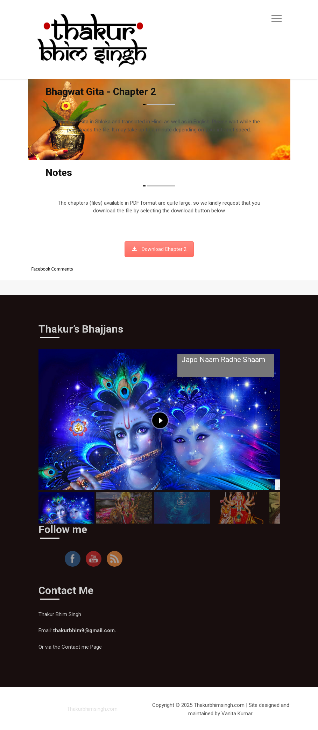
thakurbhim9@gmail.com (84, 630)
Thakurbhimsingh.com (92, 709)
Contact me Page (82, 647)
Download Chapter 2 (159, 249)
